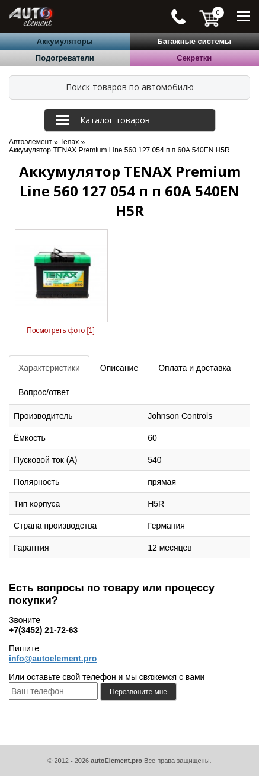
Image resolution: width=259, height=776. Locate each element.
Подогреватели (65, 57)
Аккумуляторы (65, 41)
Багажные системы (194, 41)
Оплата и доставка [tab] (194, 368)
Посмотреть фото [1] (60, 330)
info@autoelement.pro (53, 658)
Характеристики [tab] (49, 368)
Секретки (194, 57)
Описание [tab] (119, 368)
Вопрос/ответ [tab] (43, 392)
